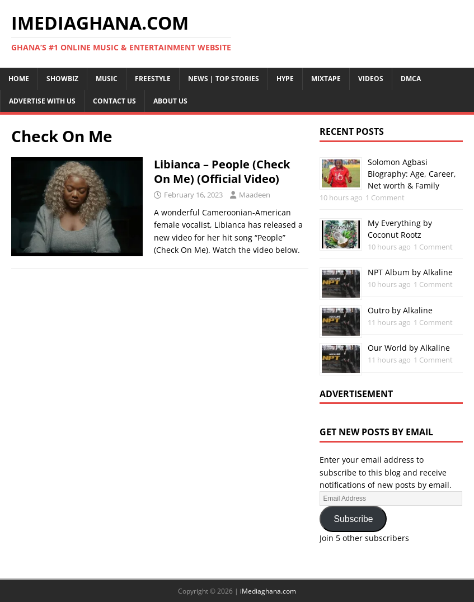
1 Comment (385, 197)
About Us (170, 101)
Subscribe (353, 519)
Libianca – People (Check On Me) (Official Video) (222, 171)
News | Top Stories (223, 78)
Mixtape (326, 78)
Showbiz (62, 78)
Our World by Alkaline (409, 347)
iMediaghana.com (268, 591)
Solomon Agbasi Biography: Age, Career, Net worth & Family (412, 174)
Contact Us (114, 101)
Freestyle (153, 78)
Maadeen (254, 195)
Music (107, 78)
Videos (370, 78)
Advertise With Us (42, 101)
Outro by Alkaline (400, 310)
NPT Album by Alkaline (410, 272)
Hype (285, 78)
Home (18, 78)
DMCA (411, 78)
